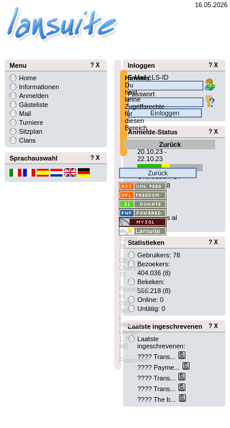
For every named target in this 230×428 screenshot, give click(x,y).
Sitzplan (30, 131)
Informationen (39, 86)
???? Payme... (159, 367)
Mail (25, 113)
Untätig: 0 (151, 308)
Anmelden (34, 95)
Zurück (170, 144)
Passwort (141, 93)
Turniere (31, 122)
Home (27, 77)
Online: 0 (150, 299)
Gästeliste (33, 104)
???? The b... (157, 399)
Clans (27, 140)
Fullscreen (134, 360)
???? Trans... (157, 356)
